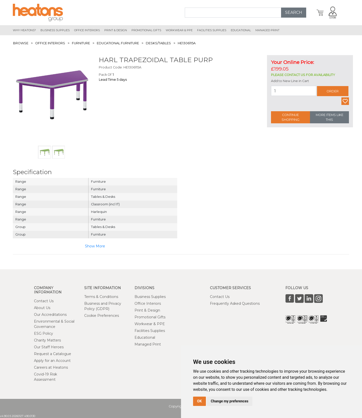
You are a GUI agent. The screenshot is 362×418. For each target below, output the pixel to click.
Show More (95, 246)
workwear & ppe (179, 30)
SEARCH (293, 12)
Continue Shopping (290, 117)
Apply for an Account (52, 360)
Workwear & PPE (149, 324)
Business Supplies (55, 30)
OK (199, 401)
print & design (115, 30)
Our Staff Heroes (49, 347)
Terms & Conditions (101, 296)
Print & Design (147, 310)
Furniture (81, 43)
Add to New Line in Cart (290, 81)
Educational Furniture (118, 43)
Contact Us (44, 301)
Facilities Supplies (211, 30)
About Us (42, 308)
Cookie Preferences (101, 315)
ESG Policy (43, 333)
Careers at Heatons (51, 367)
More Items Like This (329, 117)
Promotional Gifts (149, 317)
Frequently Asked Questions (235, 303)
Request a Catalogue (52, 354)
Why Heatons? (24, 30)
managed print (267, 30)
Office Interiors (50, 43)
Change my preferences (229, 401)
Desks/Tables (158, 43)
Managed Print (147, 344)
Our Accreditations (50, 314)
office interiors (87, 30)
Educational (144, 337)
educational (241, 30)
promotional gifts (146, 30)
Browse (20, 43)
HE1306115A (187, 43)
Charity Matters (47, 340)
